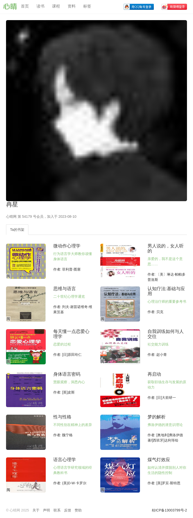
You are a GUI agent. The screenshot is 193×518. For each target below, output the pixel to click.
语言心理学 (64, 459)
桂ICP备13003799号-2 (169, 510)
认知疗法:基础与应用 (166, 291)
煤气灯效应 (159, 459)
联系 (57, 510)
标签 (87, 6)
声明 (46, 510)
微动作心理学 (66, 245)
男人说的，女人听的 (166, 248)
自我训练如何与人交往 (166, 334)
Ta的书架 (17, 230)
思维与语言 (64, 288)
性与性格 (62, 416)
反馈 (67, 510)
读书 (40, 6)
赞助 (78, 510)
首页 (25, 6)
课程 (56, 6)
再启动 (154, 374)
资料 (72, 6)
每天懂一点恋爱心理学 (71, 334)
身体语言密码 (66, 374)
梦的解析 (157, 416)
